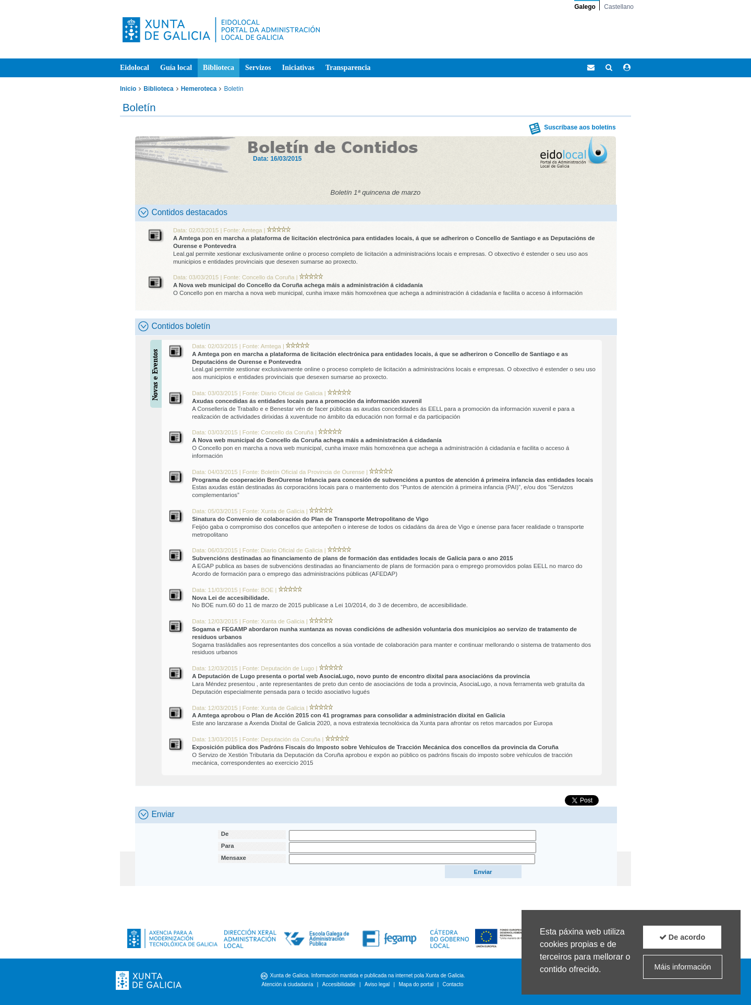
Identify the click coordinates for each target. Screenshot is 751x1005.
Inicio (128, 88)
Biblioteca (158, 88)
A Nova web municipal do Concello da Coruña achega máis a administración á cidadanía (298, 285)
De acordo (682, 937)
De (225, 834)
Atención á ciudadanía (287, 984)
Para (227, 846)
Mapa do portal (415, 984)
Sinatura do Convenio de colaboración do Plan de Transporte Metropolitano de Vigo (310, 519)
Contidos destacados (182, 212)
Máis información (683, 967)
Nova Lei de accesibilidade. (230, 598)
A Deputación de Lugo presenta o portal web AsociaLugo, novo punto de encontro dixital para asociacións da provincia (361, 676)
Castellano (619, 6)
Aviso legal (377, 984)
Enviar (156, 814)
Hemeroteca (199, 88)
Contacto (452, 984)
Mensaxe (233, 858)
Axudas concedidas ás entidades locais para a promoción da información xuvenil (307, 401)
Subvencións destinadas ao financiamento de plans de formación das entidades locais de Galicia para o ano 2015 (352, 558)
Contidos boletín (174, 326)
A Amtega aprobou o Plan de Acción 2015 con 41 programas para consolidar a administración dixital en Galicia (348, 715)
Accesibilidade (339, 984)
